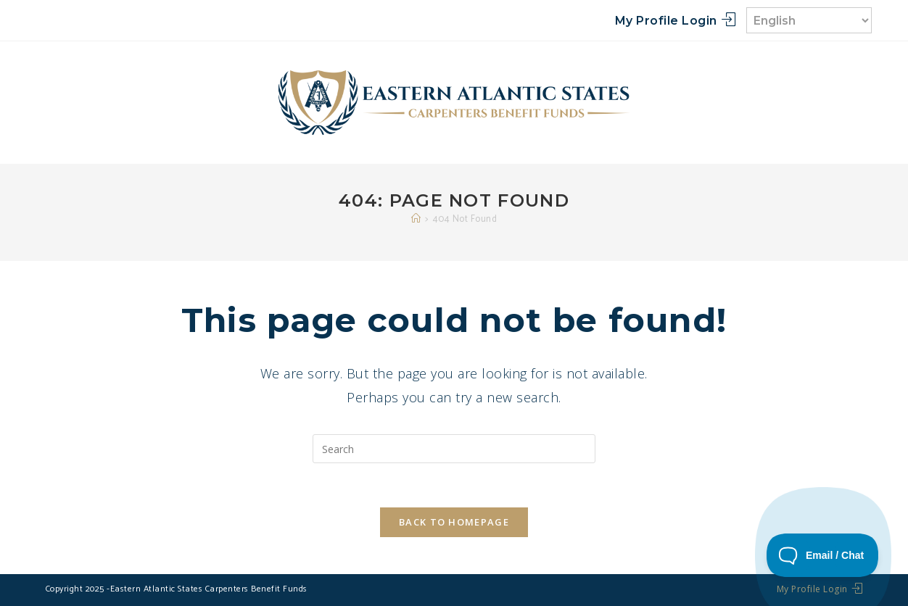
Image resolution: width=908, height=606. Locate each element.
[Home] (416, 219)
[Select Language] (809, 20)
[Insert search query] (454, 448)
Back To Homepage (454, 521)
